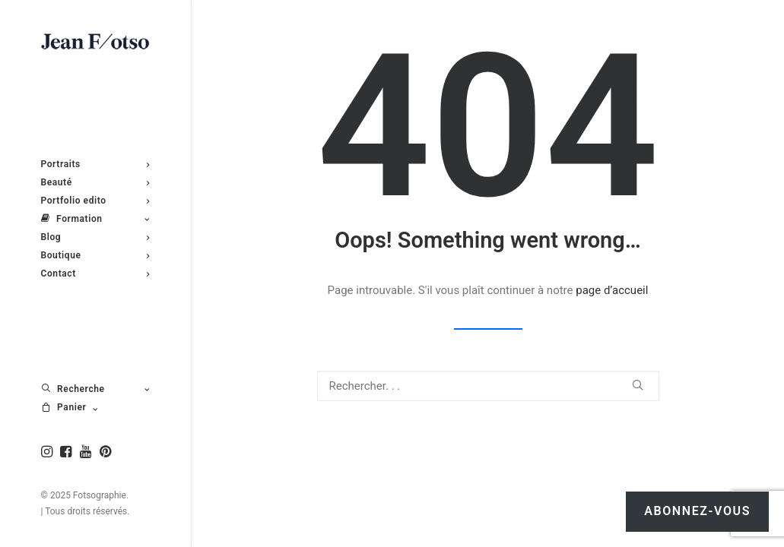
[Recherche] (488, 386)
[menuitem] (49, 452)
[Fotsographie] (95, 42)
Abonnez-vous (697, 511)
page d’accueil (612, 290)
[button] (49, 452)
